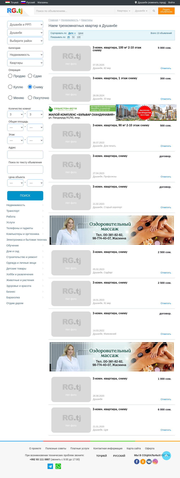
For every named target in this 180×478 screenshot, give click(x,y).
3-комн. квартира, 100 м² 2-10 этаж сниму (117, 49)
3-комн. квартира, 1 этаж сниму (115, 78)
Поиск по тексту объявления (25, 162)
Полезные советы (55, 448)
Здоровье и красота (25, 286)
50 (73, 37)
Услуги (25, 222)
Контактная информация (107, 448)
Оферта (149, 448)
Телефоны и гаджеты (25, 228)
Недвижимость (25, 205)
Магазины (43, 2)
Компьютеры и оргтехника (25, 234)
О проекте (35, 448)
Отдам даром (14, 303)
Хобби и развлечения (25, 274)
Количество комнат (20, 108)
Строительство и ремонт (25, 257)
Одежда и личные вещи (25, 263)
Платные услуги (79, 448)
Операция (14, 70)
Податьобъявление (166, 10)
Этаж (12, 134)
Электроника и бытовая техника (25, 240)
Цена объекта (17, 177)
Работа (25, 216)
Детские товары (25, 268)
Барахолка (25, 297)
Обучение (25, 245)
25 (68, 37)
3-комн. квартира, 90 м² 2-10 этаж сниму (121, 125)
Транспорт (25, 211)
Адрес (12, 147)
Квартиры (87, 20)
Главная (53, 20)
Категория (14, 48)
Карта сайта (134, 448)
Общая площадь (18, 121)
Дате (72, 33)
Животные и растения (25, 280)
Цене (80, 33)
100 (79, 37)
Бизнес (25, 291)
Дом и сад (25, 251)
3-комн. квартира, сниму (110, 156)
